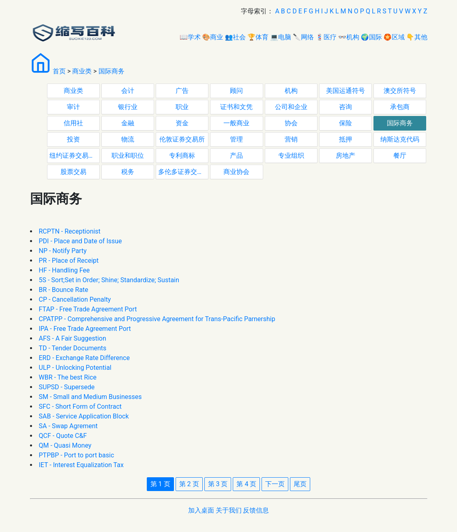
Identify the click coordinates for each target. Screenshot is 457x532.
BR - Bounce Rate (63, 290)
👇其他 (416, 37)
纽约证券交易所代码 (74, 155)
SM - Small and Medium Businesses (90, 397)
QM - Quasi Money (65, 445)
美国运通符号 (345, 90)
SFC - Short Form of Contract (80, 406)
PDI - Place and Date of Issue (80, 241)
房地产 (345, 155)
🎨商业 (212, 37)
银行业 (127, 107)
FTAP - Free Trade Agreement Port (88, 309)
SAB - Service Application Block (84, 416)
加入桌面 (201, 510)
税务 (127, 172)
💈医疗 (326, 37)
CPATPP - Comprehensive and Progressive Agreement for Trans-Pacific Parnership (157, 319)
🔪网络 (303, 37)
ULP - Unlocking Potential (75, 367)
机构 (291, 90)
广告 (182, 90)
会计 (127, 90)
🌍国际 (371, 37)
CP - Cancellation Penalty (75, 299)
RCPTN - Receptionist (70, 231)
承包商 (400, 107)
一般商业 (236, 123)
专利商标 (182, 155)
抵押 (345, 139)
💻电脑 (280, 37)
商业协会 (236, 172)
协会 (291, 123)
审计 (73, 107)
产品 (236, 155)
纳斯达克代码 (399, 139)
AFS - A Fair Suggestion (72, 338)
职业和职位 (128, 155)
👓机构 (348, 37)
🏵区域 (394, 37)
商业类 (82, 71)
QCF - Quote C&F (63, 436)
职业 (182, 107)
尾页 (300, 484)
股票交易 (73, 172)
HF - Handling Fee (64, 270)
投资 (73, 139)
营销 (291, 139)
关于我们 (229, 510)
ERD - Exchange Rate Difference (84, 358)
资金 (182, 123)
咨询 (345, 107)
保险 (345, 123)
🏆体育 (257, 37)
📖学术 (190, 37)
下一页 (275, 484)
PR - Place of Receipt (69, 260)
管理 (236, 139)
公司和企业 (291, 107)
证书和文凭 (236, 107)
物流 (127, 139)
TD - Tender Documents (73, 348)
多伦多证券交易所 (183, 172)
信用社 (73, 123)
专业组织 (291, 155)
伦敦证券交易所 (182, 139)
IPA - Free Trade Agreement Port (85, 328)
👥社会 (235, 37)
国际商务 (111, 71)
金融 (127, 123)
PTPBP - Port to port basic (76, 455)
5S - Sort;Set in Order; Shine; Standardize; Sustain (109, 280)
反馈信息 (256, 510)
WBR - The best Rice (68, 377)
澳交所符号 (400, 90)
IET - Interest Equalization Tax (81, 465)
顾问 (236, 90)
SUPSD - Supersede (67, 387)
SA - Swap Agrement (68, 426)
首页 (59, 71)
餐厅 (399, 155)
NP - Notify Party (63, 251)
